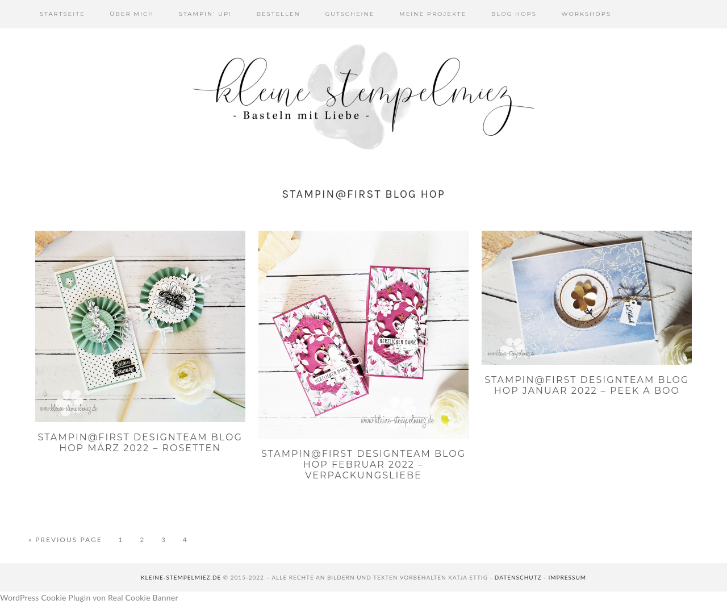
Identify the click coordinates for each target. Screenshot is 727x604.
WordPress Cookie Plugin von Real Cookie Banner (89, 597)
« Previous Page (65, 539)
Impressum (567, 577)
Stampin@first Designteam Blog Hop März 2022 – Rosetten (140, 442)
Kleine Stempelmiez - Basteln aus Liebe (363, 96)
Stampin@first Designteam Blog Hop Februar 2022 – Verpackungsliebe (363, 464)
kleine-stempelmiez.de (181, 577)
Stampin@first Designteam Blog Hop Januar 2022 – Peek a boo (586, 385)
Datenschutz (518, 577)
